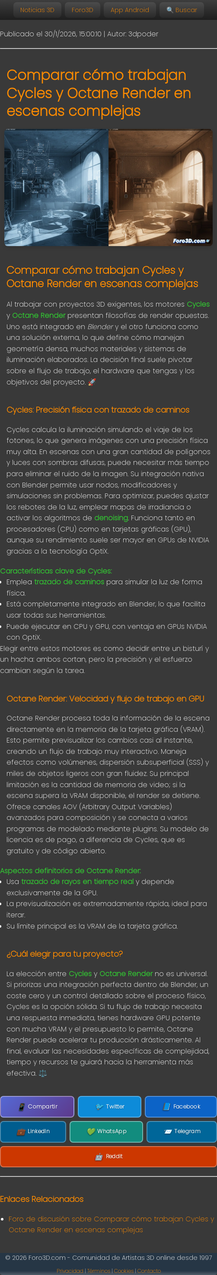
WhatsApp (106, 1131)
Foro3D (82, 10)
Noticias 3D (37, 10)
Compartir (37, 1107)
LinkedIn (33, 1131)
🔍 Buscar (181, 10)
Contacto (149, 1271)
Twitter (109, 1106)
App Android (130, 10)
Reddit (108, 1157)
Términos (98, 1271)
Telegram (182, 1131)
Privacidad (70, 1271)
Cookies (124, 1271)
